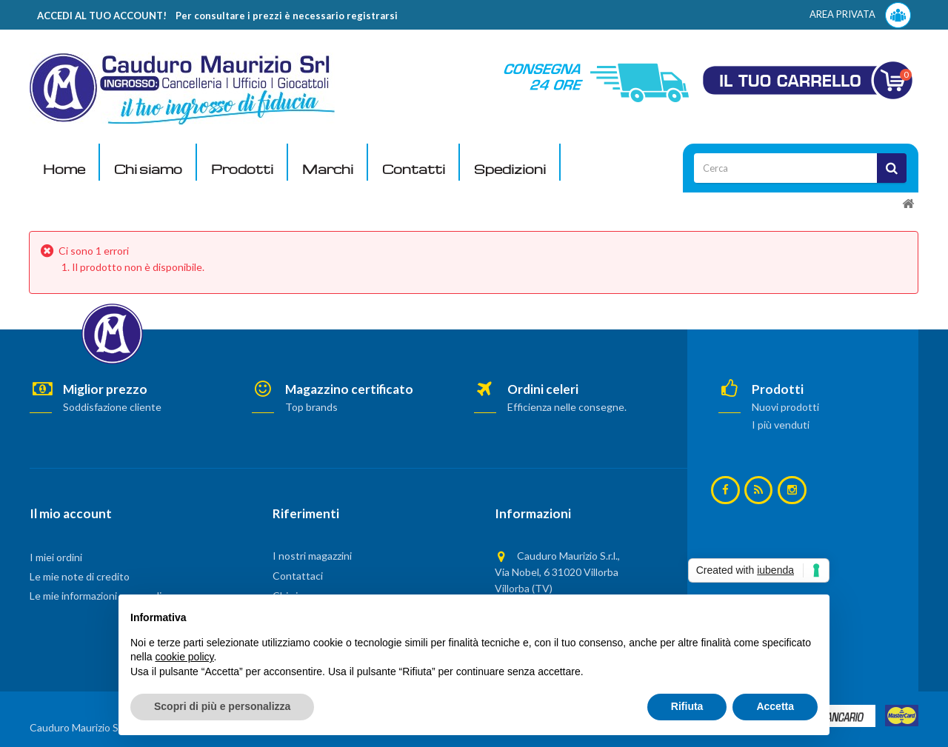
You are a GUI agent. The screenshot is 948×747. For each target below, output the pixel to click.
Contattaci (298, 575)
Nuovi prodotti (785, 407)
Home (64, 169)
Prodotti (242, 169)
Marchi (327, 169)
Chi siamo (148, 169)
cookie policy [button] (184, 657)
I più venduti (781, 424)
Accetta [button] (775, 706)
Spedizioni (510, 169)
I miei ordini (56, 557)
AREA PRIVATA (860, 15)
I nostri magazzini (312, 555)
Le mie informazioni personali (95, 595)
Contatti (413, 169)
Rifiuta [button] (687, 706)
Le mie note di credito (80, 576)
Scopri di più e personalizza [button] (222, 706)
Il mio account (71, 513)
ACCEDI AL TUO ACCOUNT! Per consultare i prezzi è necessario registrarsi (217, 15)
